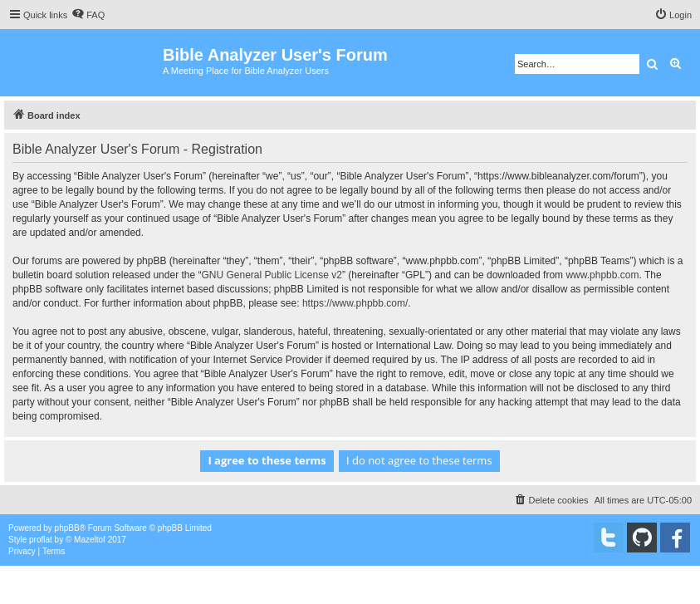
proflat (40, 539)
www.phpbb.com (602, 275)
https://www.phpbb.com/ (355, 303)
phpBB (67, 528)
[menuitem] (88, 15)
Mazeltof (89, 539)
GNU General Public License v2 (271, 275)
